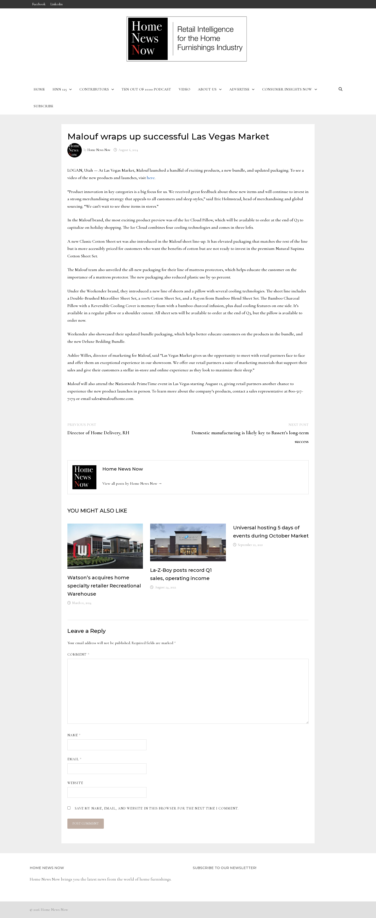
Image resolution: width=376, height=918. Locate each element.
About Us (207, 89)
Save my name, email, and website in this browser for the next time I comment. (157, 808)
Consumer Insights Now (287, 89)
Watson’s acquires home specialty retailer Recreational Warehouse (104, 586)
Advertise (239, 89)
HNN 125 (60, 89)
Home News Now (98, 150)
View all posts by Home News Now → (132, 483)
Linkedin (56, 4)
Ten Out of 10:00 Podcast (146, 89)
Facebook (39, 4)
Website (75, 783)
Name (74, 735)
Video (184, 89)
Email (74, 759)
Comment (78, 654)
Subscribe (43, 106)
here (151, 177)
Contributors (94, 89)
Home (39, 89)
